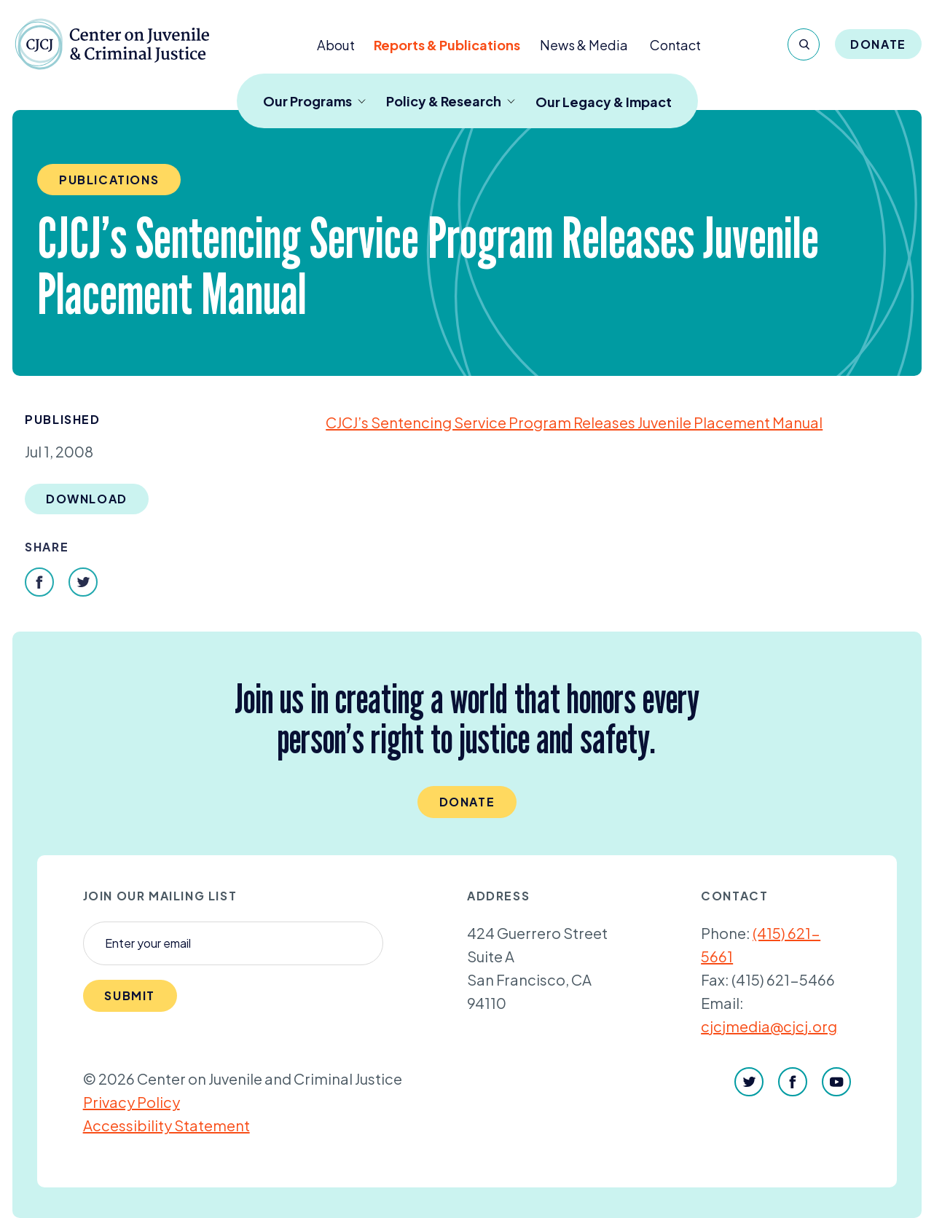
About (336, 44)
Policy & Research (450, 101)
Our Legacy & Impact (603, 101)
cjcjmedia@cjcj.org (769, 1026)
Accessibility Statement (166, 1125)
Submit (129, 995)
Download (86, 498)
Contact (675, 44)
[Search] (804, 44)
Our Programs (314, 101)
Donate (878, 44)
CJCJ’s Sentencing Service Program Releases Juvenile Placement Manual (574, 422)
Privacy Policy (131, 1102)
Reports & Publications (447, 44)
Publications (109, 179)
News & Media (584, 44)
